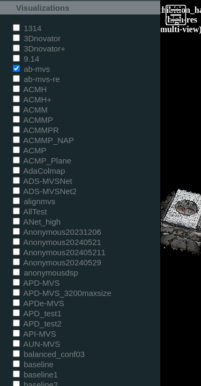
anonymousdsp (45, 272)
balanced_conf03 (49, 354)
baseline (33, 364)
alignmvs (34, 201)
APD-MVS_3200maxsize (62, 293)
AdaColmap (39, 170)
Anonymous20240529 (57, 262)
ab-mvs (31, 68)
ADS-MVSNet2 (45, 191)
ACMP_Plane (42, 160)
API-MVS (34, 333)
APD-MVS (36, 282)
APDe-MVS (38, 303)
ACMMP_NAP (43, 140)
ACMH (30, 89)
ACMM (30, 109)
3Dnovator (37, 38)
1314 (27, 28)
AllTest (30, 211)
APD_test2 (37, 323)
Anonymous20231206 (57, 231)
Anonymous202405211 (59, 252)
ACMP (30, 150)
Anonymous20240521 (57, 242)
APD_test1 (37, 313)
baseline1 (35, 374)
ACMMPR (36, 130)
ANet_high (37, 221)
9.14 (26, 58)
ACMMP (33, 119)
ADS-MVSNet (42, 180)
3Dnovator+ (39, 48)
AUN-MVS (36, 343)
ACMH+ (32, 99)
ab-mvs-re (36, 79)
